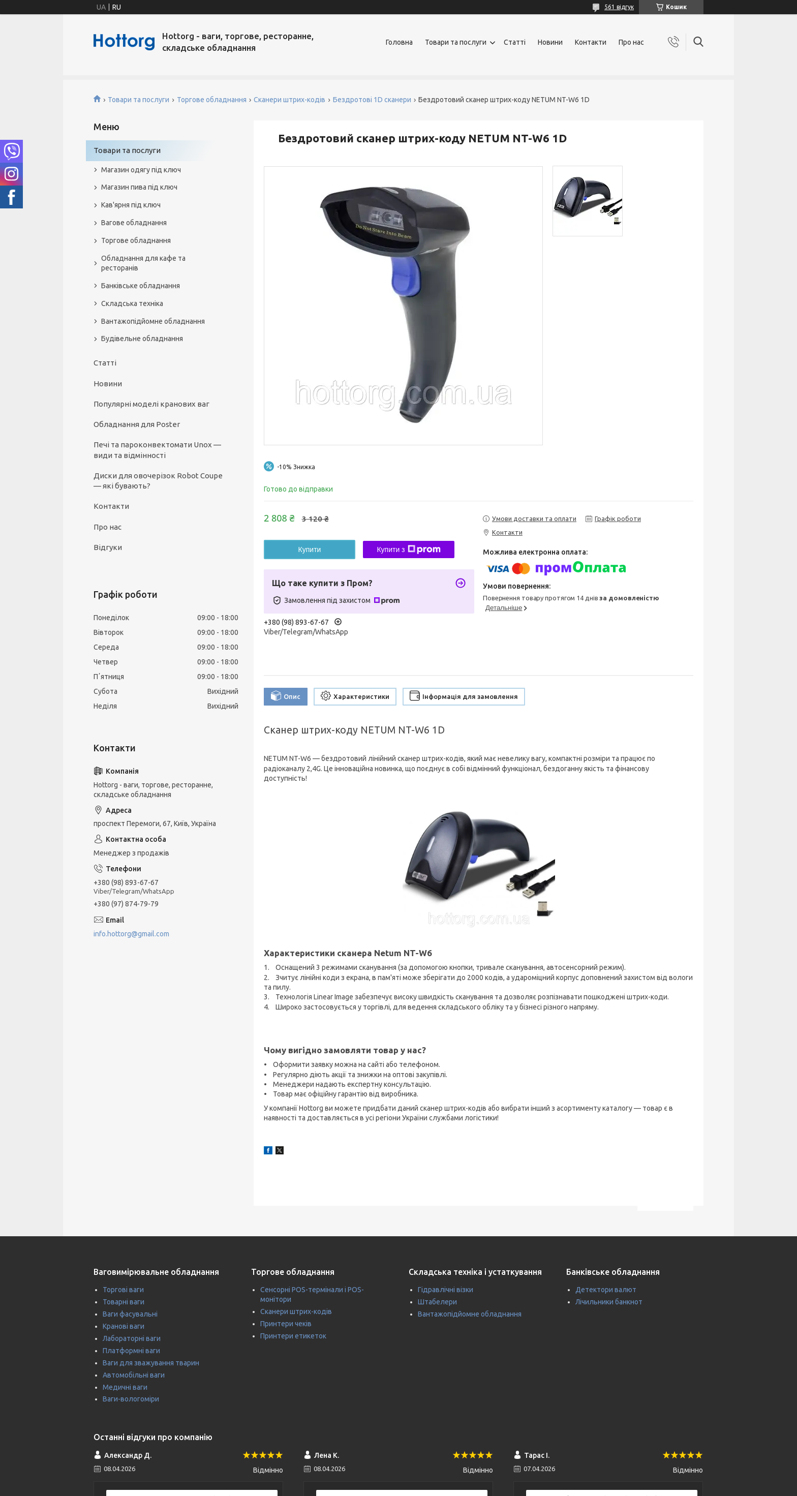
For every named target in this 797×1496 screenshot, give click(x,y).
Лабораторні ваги (132, 1338)
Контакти (590, 42)
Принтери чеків (286, 1324)
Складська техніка (132, 303)
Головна (399, 42)
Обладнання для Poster (137, 424)
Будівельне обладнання (142, 338)
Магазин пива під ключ (139, 187)
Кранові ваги (123, 1326)
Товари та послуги (455, 42)
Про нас (631, 42)
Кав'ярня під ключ (131, 205)
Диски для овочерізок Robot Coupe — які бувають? (158, 480)
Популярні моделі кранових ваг (151, 404)
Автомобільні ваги (134, 1375)
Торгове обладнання (212, 100)
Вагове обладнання (134, 223)
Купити (309, 549)
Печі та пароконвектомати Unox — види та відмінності (157, 449)
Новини (550, 42)
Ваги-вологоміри (131, 1399)
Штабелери (437, 1302)
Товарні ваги (123, 1302)
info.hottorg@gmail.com (131, 934)
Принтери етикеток (293, 1336)
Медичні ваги (125, 1387)
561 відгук (619, 7)
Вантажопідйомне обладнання (153, 321)
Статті (515, 42)
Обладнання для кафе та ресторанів (143, 263)
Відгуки (108, 547)
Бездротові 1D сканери (372, 100)
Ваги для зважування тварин (151, 1363)
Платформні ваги (131, 1351)
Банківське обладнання (140, 286)
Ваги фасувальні (130, 1314)
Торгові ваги (123, 1290)
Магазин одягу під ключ (141, 170)
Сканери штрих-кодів (289, 100)
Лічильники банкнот (608, 1302)
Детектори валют (605, 1290)
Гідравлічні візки (445, 1290)
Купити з (408, 549)
